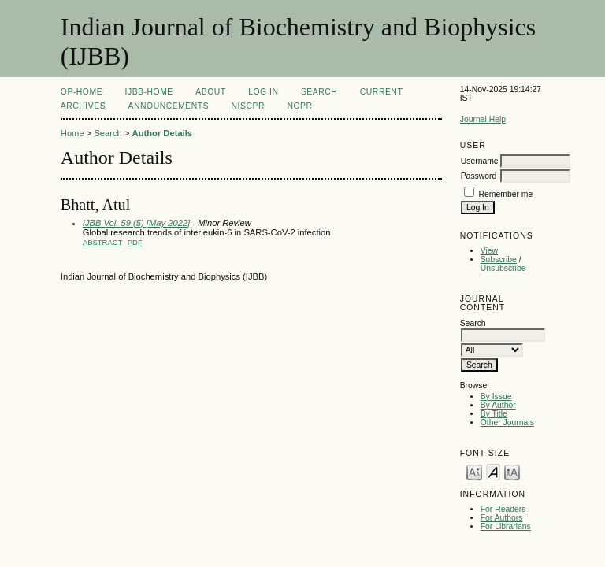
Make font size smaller (474, 471)
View (489, 250)
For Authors (502, 517)
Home (72, 133)
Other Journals (507, 422)
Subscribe (499, 259)
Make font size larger (512, 471)
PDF (135, 242)
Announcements (169, 106)
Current (381, 91)
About (210, 91)
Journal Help (483, 119)
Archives (83, 106)
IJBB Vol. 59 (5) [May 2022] (136, 223)
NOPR (299, 106)
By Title (494, 414)
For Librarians (506, 526)
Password (479, 176)
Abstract (103, 242)
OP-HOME (81, 91)
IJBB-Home (149, 91)
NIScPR (248, 106)
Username (480, 161)
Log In (263, 91)
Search (319, 91)
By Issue (496, 396)
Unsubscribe (503, 268)
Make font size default (493, 471)
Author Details (162, 133)
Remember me (506, 194)
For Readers (503, 509)
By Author (498, 405)
